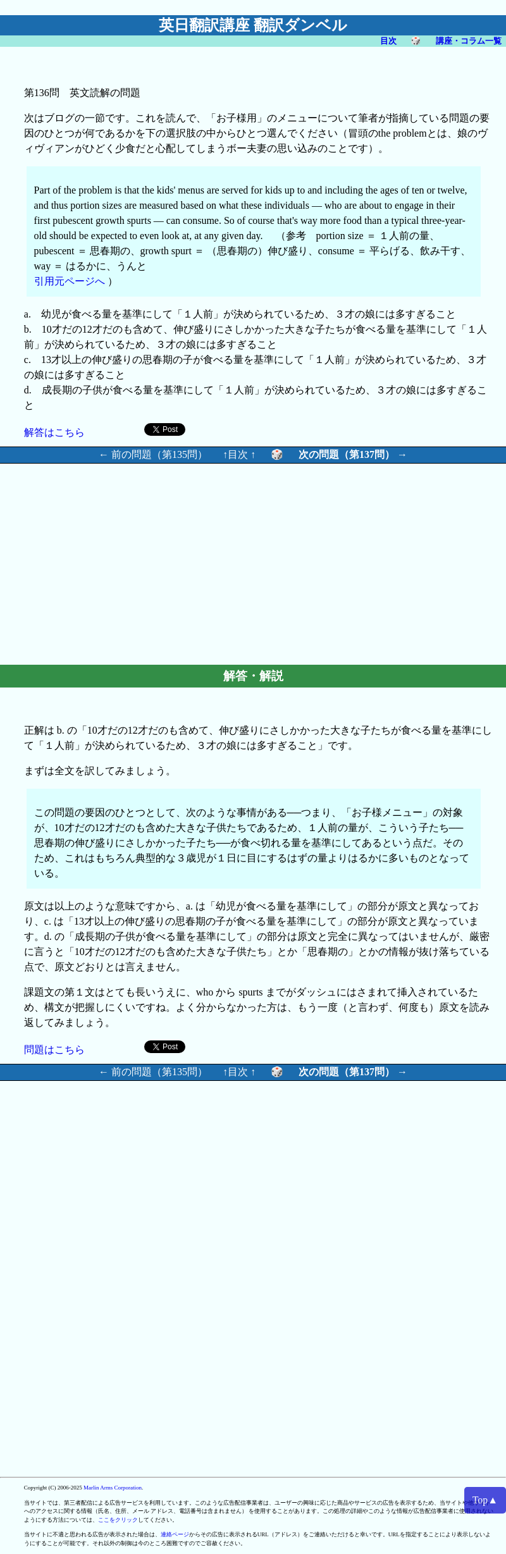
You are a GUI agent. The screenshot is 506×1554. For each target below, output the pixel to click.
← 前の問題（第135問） (153, 454)
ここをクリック (118, 1520)
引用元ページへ (69, 281)
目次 (388, 41)
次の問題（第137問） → (353, 454)
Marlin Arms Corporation (112, 1487)
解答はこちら (54, 432)
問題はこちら (54, 1049)
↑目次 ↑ (239, 454)
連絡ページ (175, 1534)
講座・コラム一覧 (469, 41)
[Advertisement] (170, 562)
